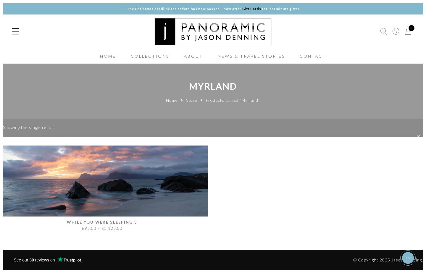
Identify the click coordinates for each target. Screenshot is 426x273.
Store (191, 100)
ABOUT (193, 56)
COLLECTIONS (150, 56)
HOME (108, 56)
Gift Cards (251, 9)
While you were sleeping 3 (102, 222)
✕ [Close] (419, 136)
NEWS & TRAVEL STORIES (251, 56)
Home (172, 100)
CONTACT (313, 56)
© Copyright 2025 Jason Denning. (388, 259)
